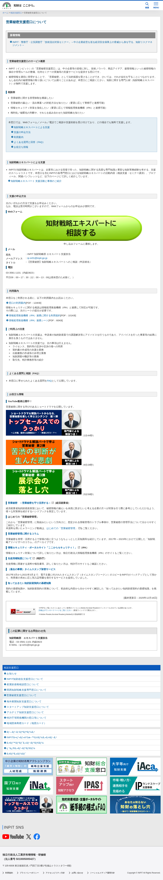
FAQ (49, 380)
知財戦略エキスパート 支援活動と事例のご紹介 (36, 181)
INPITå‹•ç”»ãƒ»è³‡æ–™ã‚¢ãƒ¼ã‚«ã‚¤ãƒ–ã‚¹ (32, 737)
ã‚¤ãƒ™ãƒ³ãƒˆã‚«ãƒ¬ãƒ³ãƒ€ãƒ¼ (25, 742)
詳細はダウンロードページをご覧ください (55, 610)
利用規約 (9, 873)
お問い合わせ (77, 873)
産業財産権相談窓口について (23, 684)
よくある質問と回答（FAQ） (29, 142)
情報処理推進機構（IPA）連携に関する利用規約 (34, 315)
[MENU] (156, 5)
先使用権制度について (20, 558)
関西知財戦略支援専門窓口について (26, 689)
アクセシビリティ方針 (55, 873)
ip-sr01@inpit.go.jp (37, 258)
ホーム (5, 13)
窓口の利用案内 (17, 302)
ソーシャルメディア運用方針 (102, 873)
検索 (147, 5)
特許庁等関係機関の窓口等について (26, 717)
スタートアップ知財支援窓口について (28, 706)
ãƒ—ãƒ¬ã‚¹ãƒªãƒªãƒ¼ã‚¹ (21, 732)
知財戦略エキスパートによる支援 (32, 127)
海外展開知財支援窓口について (24, 701)
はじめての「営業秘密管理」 (62, 528)
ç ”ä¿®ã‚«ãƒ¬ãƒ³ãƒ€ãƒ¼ (21, 748)
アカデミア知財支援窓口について (25, 712)
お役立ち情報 (21, 147)
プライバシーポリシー (29, 873)
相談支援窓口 (16, 13)
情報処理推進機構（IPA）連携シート (28, 320)
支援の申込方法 (22, 132)
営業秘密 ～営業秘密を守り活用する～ (29, 502)
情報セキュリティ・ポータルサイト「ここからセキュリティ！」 (42, 547)
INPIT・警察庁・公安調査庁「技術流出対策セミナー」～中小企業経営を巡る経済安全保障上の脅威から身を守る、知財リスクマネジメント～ (82, 43)
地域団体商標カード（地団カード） (26, 723)
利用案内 (18, 137)
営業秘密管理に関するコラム (23, 533)
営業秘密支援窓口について (21, 695)
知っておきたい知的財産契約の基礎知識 (29, 583)
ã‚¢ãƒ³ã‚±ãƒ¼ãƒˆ (16, 753)
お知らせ (12, 673)
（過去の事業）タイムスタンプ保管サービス (32, 569)
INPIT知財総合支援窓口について (25, 679)
